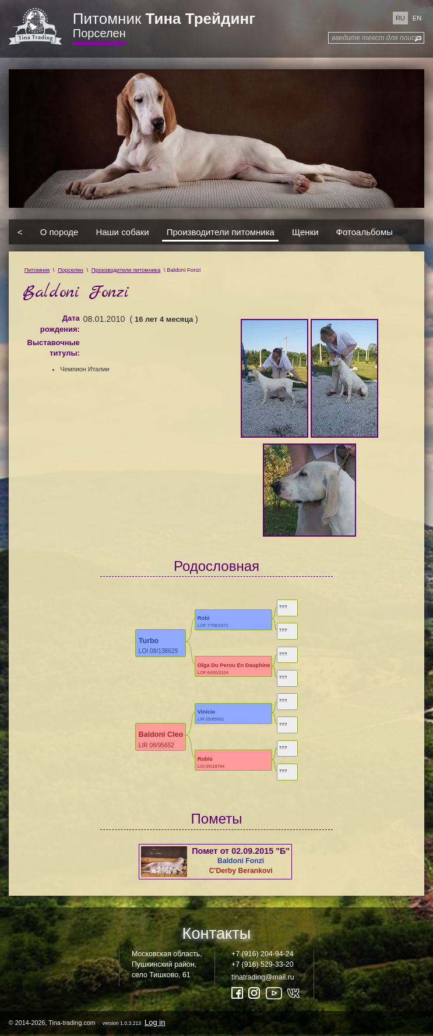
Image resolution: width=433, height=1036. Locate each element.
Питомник (164, 18)
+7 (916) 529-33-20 (262, 964)
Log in (155, 1022)
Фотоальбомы (364, 232)
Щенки (305, 232)
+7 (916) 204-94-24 (262, 954)
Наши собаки (122, 232)
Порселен (99, 33)
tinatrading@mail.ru (262, 977)
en (417, 18)
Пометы (216, 818)
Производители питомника (220, 232)
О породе (59, 232)
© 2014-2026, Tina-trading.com (88, 1022)
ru (400, 18)
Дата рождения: (60, 323)
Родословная (216, 566)
